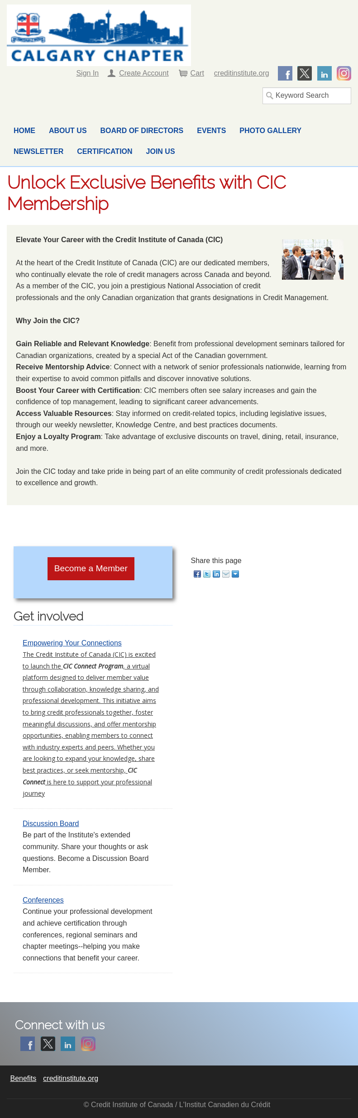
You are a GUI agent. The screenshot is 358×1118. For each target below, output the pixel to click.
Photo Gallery (270, 130)
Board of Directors (142, 130)
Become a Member (91, 568)
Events (211, 130)
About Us (68, 130)
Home (24, 130)
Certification (104, 151)
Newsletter (38, 151)
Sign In (87, 73)
